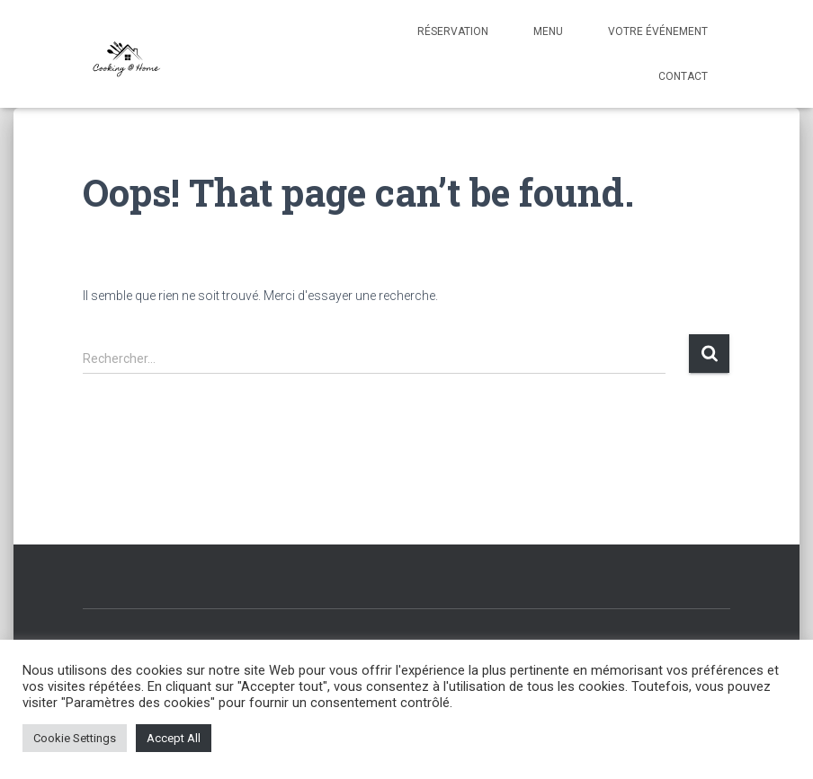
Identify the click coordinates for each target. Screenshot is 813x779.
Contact (683, 76)
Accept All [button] (174, 738)
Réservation (452, 31)
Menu (548, 31)
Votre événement (658, 31)
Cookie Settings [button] (74, 738)
